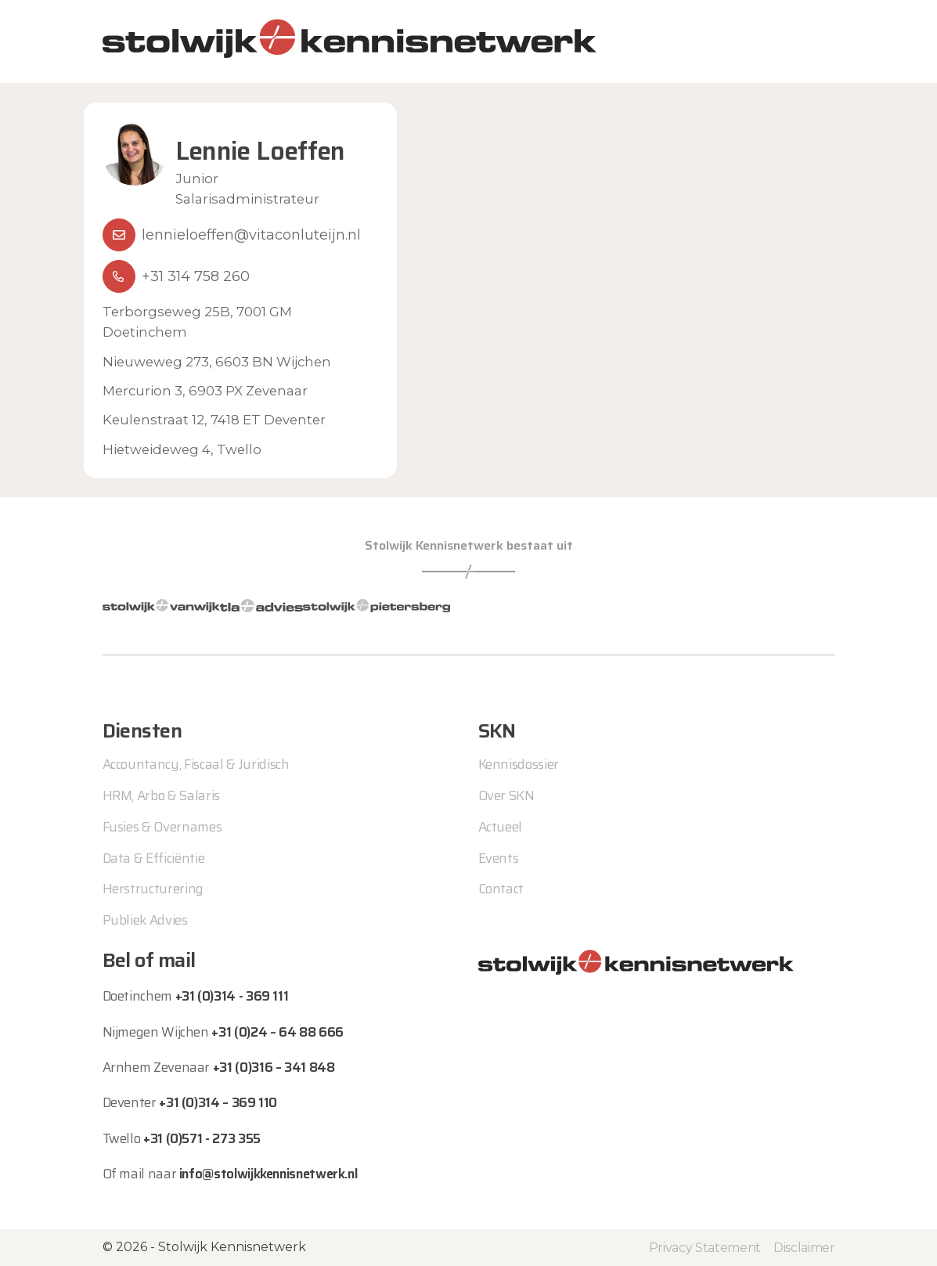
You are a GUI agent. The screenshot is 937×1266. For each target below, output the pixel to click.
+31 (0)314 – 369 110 (218, 1102)
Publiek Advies (145, 920)
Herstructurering (153, 888)
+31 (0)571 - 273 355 (202, 1138)
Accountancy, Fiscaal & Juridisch (196, 764)
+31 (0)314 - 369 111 (232, 996)
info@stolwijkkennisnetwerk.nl (268, 1173)
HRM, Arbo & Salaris (162, 795)
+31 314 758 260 (196, 276)
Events (498, 858)
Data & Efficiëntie (154, 858)
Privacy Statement (705, 1247)
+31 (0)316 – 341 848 (274, 1067)
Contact (501, 888)
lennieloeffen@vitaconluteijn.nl (251, 234)
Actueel (500, 827)
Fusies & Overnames (162, 827)
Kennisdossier (519, 764)
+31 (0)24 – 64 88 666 (277, 1032)
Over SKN (506, 795)
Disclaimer (804, 1247)
